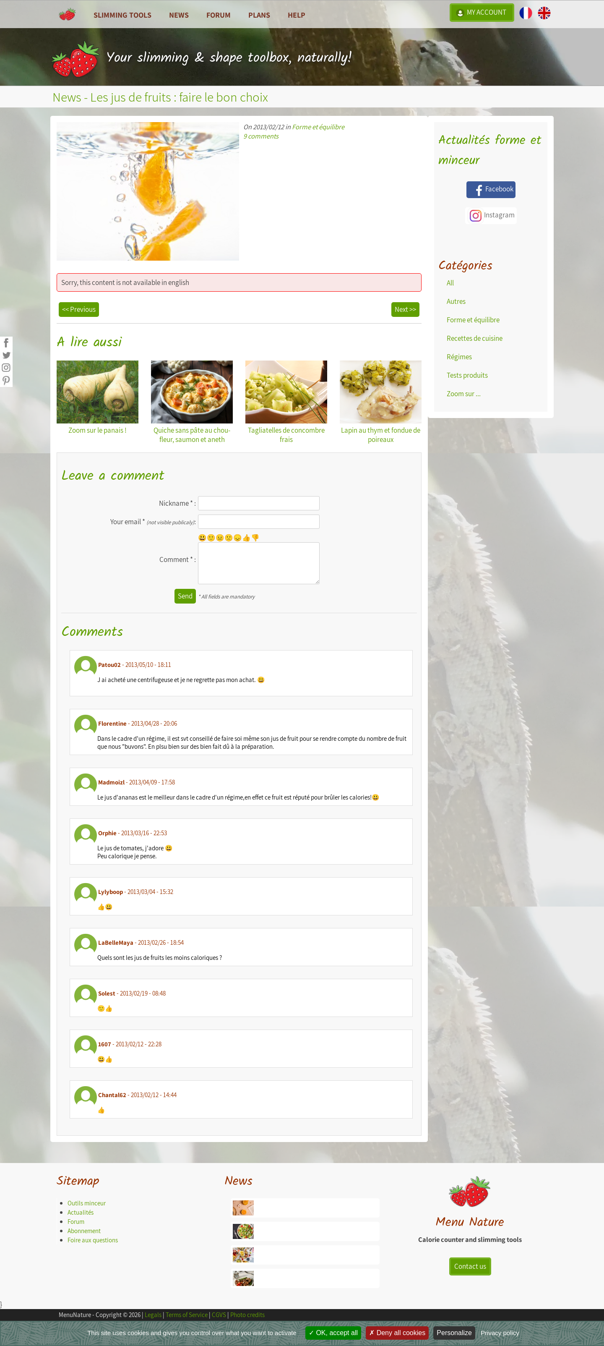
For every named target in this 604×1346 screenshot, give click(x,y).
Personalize (454, 1332)
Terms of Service (187, 1315)
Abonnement (84, 1231)
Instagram (491, 215)
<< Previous (79, 309)
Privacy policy (500, 1332)
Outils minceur (87, 1203)
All (450, 282)
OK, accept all (333, 1332)
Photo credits (247, 1315)
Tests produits (467, 375)
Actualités (81, 1212)
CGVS (219, 1315)
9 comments (261, 136)
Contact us (470, 1266)
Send (185, 596)
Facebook (491, 189)
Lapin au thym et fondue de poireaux (381, 402)
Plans (259, 15)
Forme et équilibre (318, 126)
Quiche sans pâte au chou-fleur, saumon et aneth (192, 402)
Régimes (459, 356)
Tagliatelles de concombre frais (286, 402)
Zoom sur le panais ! (97, 398)
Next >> (405, 309)
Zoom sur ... (464, 393)
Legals (153, 1315)
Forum (218, 15)
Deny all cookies (397, 1332)
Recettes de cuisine (474, 338)
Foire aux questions (93, 1240)
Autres (456, 301)
